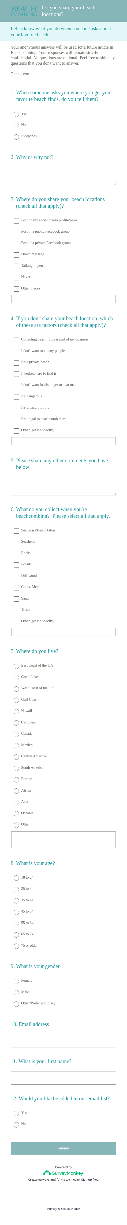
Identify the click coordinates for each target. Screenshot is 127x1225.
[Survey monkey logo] (63, 1172)
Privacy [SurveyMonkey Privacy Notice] (52, 1209)
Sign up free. (90, 1179)
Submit (63, 1148)
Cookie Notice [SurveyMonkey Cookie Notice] (70, 1209)
